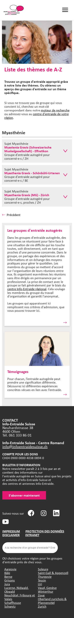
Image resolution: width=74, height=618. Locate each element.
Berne (8, 576)
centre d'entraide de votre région (36, 116)
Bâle (7, 573)
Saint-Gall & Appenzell (53, 573)
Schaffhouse (12, 602)
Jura (7, 584)
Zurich (42, 606)
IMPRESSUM (11, 531)
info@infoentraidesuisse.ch (25, 446)
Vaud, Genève (47, 587)
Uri (40, 584)
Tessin (42, 580)
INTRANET (32, 535)
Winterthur (45, 591)
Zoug (41, 595)
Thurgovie (45, 576)
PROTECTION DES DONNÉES (44, 531)
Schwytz (10, 606)
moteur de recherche (55, 110)
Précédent (11, 215)
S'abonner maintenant (24, 495)
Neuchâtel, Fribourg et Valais (19, 597)
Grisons (9, 580)
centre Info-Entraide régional (26, 289)
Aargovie (10, 569)
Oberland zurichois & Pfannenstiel (52, 601)
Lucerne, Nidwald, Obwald (16, 589)
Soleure (43, 569)
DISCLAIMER (11, 535)
